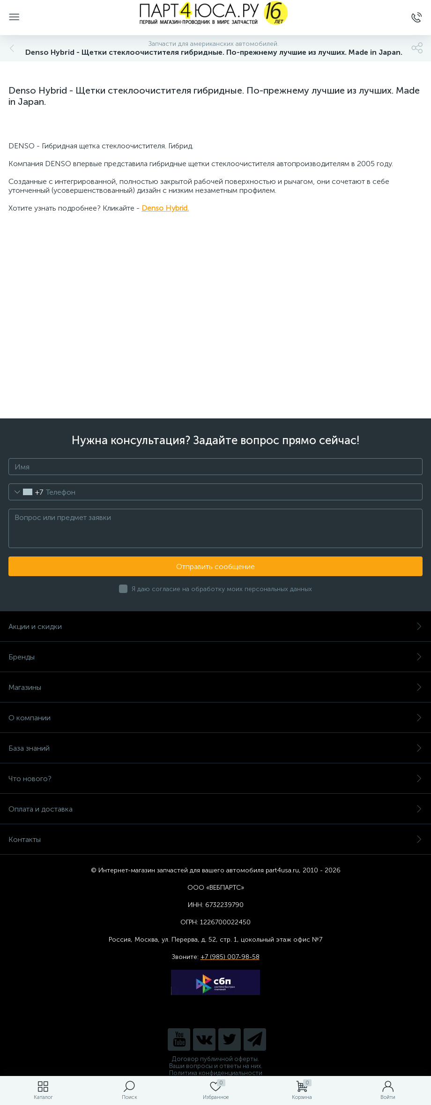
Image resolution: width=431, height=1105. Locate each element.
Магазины (215, 687)
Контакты (215, 839)
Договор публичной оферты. (215, 1058)
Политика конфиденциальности (215, 1072)
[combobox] (26, 492)
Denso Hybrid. (165, 208)
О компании (215, 717)
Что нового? (215, 778)
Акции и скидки (215, 626)
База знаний (215, 748)
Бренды (215, 656)
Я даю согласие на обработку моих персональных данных (222, 589)
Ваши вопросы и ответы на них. (215, 1065)
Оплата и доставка (215, 809)
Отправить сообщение (215, 566)
